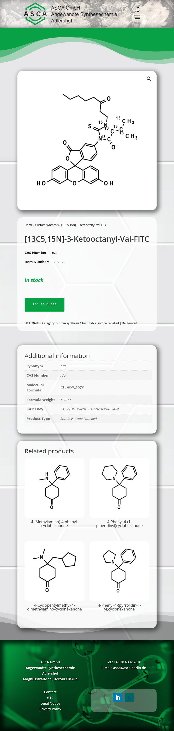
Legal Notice (50, 703)
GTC (50, 697)
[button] (149, 78)
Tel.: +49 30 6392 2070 (123, 662)
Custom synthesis (46, 225)
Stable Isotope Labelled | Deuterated (112, 323)
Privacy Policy (50, 709)
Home (29, 225)
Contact (50, 692)
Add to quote (44, 304)
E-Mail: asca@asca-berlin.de (123, 667)
